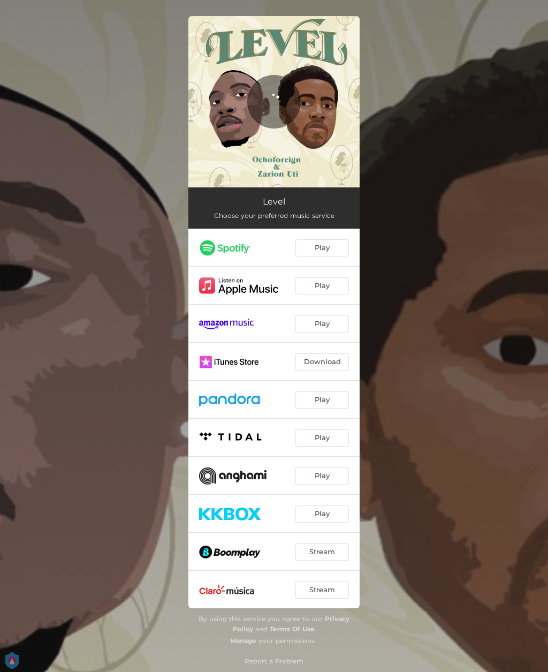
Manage (243, 641)
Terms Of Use (292, 629)
